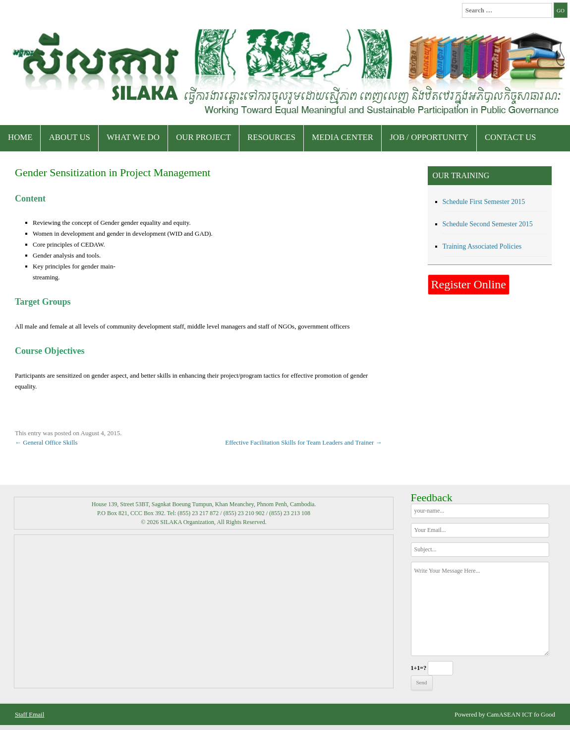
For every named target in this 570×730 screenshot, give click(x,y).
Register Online (468, 284)
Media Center (342, 137)
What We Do (133, 137)
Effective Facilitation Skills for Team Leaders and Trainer (303, 442)
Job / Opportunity (429, 137)
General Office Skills (46, 442)
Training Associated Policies (482, 246)
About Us (69, 137)
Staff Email (29, 714)
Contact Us (510, 137)
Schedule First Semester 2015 (484, 201)
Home (20, 137)
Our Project (203, 137)
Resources (271, 137)
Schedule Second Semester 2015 (488, 224)
